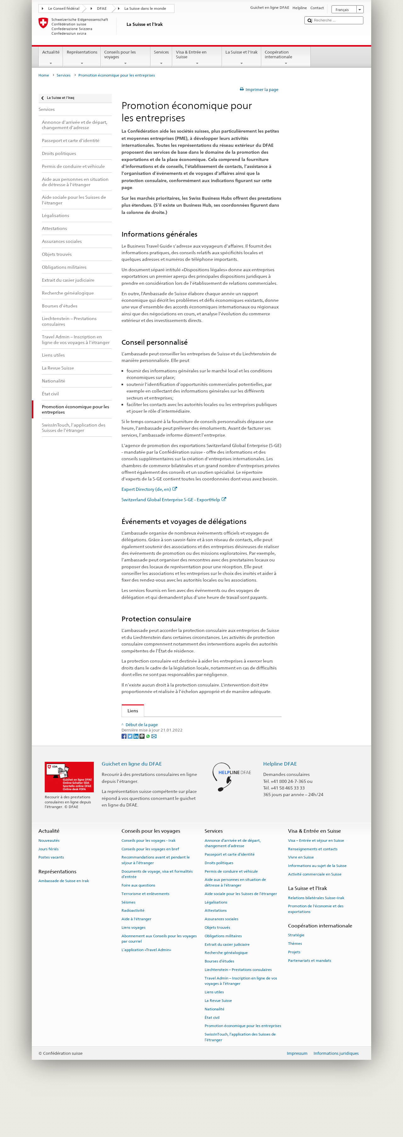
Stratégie (296, 984)
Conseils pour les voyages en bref (150, 898)
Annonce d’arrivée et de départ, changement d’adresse (233, 892)
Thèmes (295, 992)
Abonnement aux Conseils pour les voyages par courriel (159, 987)
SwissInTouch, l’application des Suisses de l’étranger (240, 1086)
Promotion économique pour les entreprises (243, 1075)
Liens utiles (214, 1041)
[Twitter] (130, 785)
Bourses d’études (219, 1010)
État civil (212, 1066)
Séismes (128, 951)
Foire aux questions (138, 934)
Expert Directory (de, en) (149, 489)
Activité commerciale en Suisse (315, 923)
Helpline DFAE (280, 813)
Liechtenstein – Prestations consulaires (238, 1018)
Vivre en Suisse (301, 906)
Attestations (216, 959)
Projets (294, 1001)
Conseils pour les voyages (125, 58)
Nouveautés (49, 889)
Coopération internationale (286, 58)
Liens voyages (133, 976)
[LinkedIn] (136, 785)
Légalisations (216, 951)
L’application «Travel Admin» (146, 998)
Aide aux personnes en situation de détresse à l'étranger (235, 931)
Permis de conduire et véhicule (231, 920)
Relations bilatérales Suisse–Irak (316, 947)
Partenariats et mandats (309, 1009)
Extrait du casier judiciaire (227, 993)
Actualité (51, 58)
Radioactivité (133, 959)
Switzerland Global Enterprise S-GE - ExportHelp (174, 499)
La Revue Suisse (218, 1049)
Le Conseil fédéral (63, 8)
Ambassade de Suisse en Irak (63, 929)
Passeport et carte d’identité (230, 903)
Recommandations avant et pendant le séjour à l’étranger (156, 909)
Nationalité (214, 1058)
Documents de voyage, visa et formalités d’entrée (157, 923)
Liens (130, 710)
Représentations (81, 58)
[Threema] (142, 785)
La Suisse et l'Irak (241, 58)
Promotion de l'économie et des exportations (172, 754)
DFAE (102, 8)
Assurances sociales (221, 968)
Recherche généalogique (226, 1002)
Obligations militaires (223, 985)
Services (161, 58)
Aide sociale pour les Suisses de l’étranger (241, 942)
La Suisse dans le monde (145, 8)
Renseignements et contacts (313, 898)
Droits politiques (219, 912)
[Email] (153, 785)
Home (43, 75)
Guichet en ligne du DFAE (132, 813)
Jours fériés (48, 898)
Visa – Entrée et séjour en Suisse (316, 889)
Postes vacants (51, 906)
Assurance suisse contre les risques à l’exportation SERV (186, 744)
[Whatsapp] (148, 785)
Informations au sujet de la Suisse (317, 914)
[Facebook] (125, 785)
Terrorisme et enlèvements (145, 942)
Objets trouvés (217, 976)
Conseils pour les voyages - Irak (149, 889)
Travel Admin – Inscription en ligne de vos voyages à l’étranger (241, 1030)
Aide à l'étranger (136, 968)
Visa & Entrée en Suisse (197, 58)
